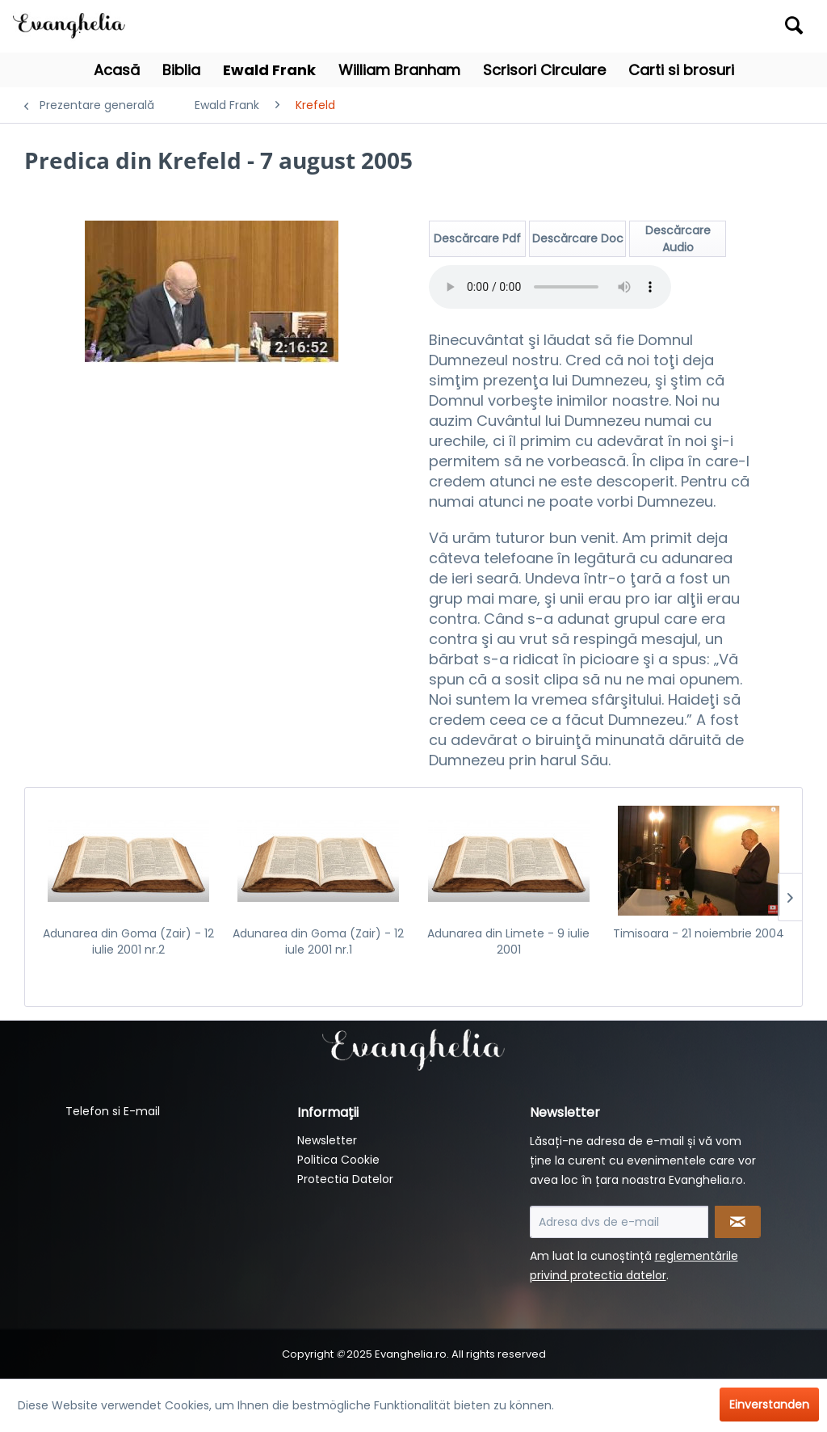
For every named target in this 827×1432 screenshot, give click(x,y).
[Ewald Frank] (269, 70)
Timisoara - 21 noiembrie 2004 (698, 933)
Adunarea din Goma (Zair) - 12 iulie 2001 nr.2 (128, 941)
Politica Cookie (338, 1160)
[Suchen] (794, 25)
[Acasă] (116, 70)
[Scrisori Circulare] (544, 70)
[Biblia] (181, 70)
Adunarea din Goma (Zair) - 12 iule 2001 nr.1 (318, 941)
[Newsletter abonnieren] (738, 1222)
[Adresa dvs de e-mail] (619, 1222)
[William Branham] (399, 70)
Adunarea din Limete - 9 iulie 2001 (508, 941)
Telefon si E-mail (112, 1111)
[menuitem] (711, 26)
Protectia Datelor (345, 1179)
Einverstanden (769, 1404)
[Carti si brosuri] (681, 70)
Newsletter (327, 1140)
